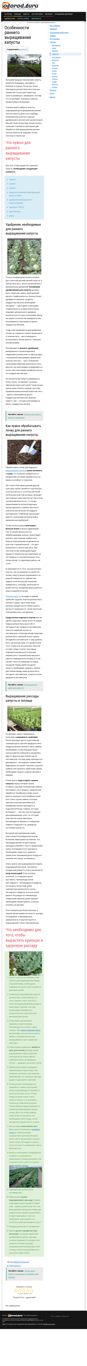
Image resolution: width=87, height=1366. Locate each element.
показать (23, 49)
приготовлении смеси (30, 1030)
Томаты (55, 79)
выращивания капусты (16, 470)
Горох (54, 48)
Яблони (48, 14)
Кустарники (37, 14)
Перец (54, 71)
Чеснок (54, 87)
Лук (53, 63)
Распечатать (14, 1265)
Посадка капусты (13, 596)
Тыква (54, 82)
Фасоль (55, 84)
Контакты (36, 19)
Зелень (53, 36)
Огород (8, 14)
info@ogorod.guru (49, 1324)
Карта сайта (23, 19)
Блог (4, 1324)
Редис (54, 74)
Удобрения (10, 19)
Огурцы (55, 68)
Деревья (53, 29)
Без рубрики (55, 26)
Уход (52, 93)
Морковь (55, 65)
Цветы (26, 14)
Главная (7, 22)
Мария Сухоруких (21, 1262)
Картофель (56, 57)
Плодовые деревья (64, 14)
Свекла (54, 76)
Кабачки (55, 51)
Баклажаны (56, 45)
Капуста (21, 22)
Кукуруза (55, 60)
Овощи (17, 14)
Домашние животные (59, 33)
